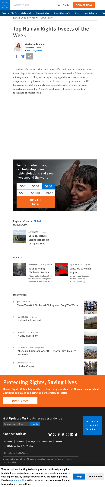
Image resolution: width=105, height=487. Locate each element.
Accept (79, 476)
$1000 (35, 192)
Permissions (47, 441)
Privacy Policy (34, 441)
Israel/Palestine (92, 13)
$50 (23, 186)
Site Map (58, 441)
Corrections (20, 441)
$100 (35, 186)
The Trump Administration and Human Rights (31, 13)
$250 (48, 186)
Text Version (28, 446)
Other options (95, 476)
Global (37, 221)
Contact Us (8, 441)
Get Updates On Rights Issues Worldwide (32, 418)
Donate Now (84, 5)
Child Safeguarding (12, 446)
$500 (23, 192)
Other (48, 192)
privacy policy (18, 480)
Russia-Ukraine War (63, 13)
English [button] (66, 5)
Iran (78, 13)
